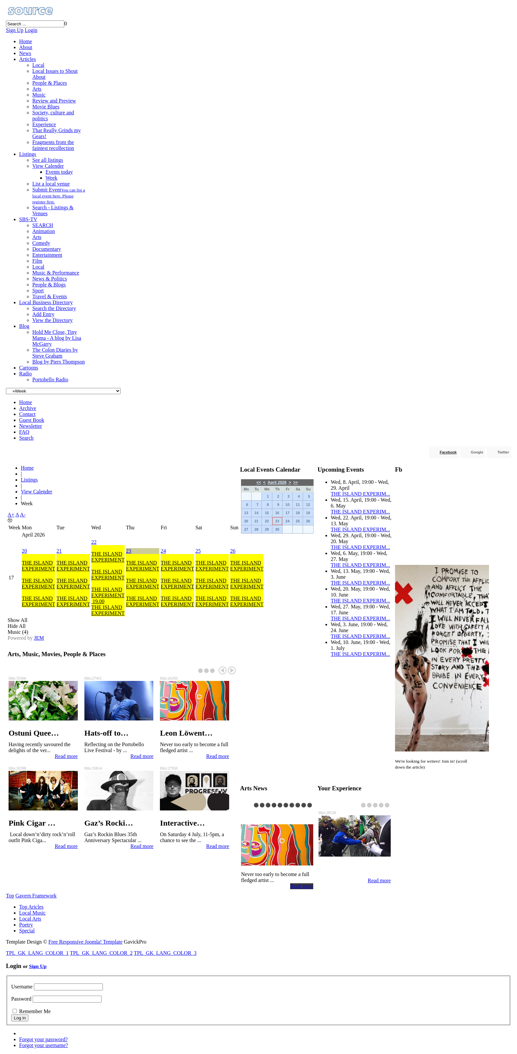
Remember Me (35, 1011)
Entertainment (47, 255)
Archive (27, 408)
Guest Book (31, 420)
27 (246, 529)
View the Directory (52, 320)
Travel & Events (49, 296)
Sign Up (14, 30)
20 (24, 551)
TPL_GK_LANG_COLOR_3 (165, 953)
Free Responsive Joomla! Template (85, 942)
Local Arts (30, 919)
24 (163, 551)
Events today (59, 172)
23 (128, 551)
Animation (43, 231)
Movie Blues (45, 106)
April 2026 (277, 482)
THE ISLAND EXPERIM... (360, 494)
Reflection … (341, 869)
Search (26, 438)
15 (267, 513)
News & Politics (49, 278)
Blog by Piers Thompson (58, 362)
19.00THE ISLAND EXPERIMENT (108, 607)
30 (277, 529)
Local (38, 65)
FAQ (24, 432)
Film (37, 261)
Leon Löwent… (267, 815)
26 (232, 551)
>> (295, 482)
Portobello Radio (50, 379)
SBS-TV (28, 219)
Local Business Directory (46, 302)
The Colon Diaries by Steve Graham (55, 353)
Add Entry (43, 314)
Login (31, 30)
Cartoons (28, 367)
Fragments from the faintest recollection (53, 145)
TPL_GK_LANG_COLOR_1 (37, 953)
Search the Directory (54, 308)
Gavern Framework (36, 895)
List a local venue (51, 184)
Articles (27, 59)
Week (51, 178)
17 (287, 513)
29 (267, 529)
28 (256, 529)
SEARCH (42, 225)
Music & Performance (55, 273)
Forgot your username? (43, 1045)
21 (59, 551)
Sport (38, 290)
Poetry (26, 924)
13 (246, 513)
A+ (11, 514)
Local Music (32, 913)
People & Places (49, 83)
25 (198, 551)
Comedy (41, 243)
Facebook (448, 452)
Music (39, 95)
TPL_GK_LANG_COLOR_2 (101, 953)
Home (25, 41)
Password (21, 999)
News (25, 53)
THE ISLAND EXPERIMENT (38, 565)
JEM (39, 638)
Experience (44, 124)
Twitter (503, 452)
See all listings (47, 160)
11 (298, 505)
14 (256, 513)
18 (298, 513)
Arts (37, 89)
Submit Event (58, 195)
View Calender (48, 166)
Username (22, 986)
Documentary (46, 249)
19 (308, 513)
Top (10, 895)
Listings (27, 154)
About (25, 47)
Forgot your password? (43, 1039)
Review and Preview (54, 100)
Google (477, 452)
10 (287, 505)
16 (277, 513)
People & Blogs (49, 284)
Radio (25, 373)
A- (23, 514)
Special (27, 930)
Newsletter (30, 426)
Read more (66, 756)
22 (94, 542)
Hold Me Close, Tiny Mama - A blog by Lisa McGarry (56, 338)
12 (308, 505)
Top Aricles (31, 907)
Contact (27, 414)
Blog (24, 326)
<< (259, 482)
